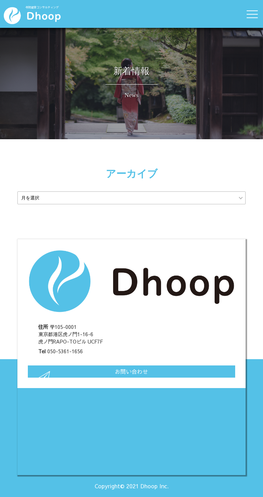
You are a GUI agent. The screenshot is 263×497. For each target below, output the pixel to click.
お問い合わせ (90, 373)
